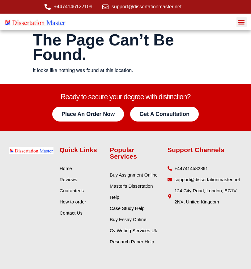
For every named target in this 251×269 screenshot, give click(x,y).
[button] (241, 22)
